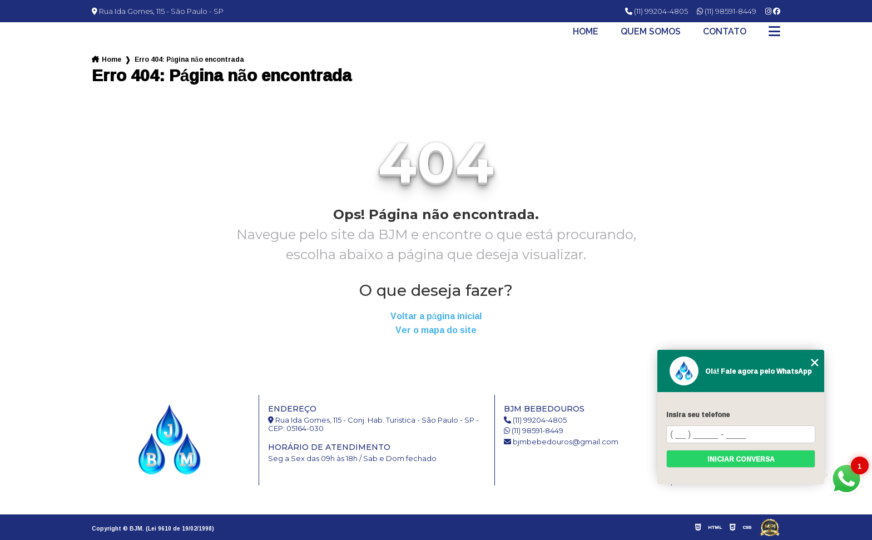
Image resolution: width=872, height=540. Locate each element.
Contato (724, 32)
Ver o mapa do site (436, 330)
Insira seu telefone (698, 414)
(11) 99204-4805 (656, 11)
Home (585, 32)
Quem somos (651, 32)
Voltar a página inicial (436, 316)
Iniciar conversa (741, 459)
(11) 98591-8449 (726, 11)
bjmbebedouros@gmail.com (561, 442)
